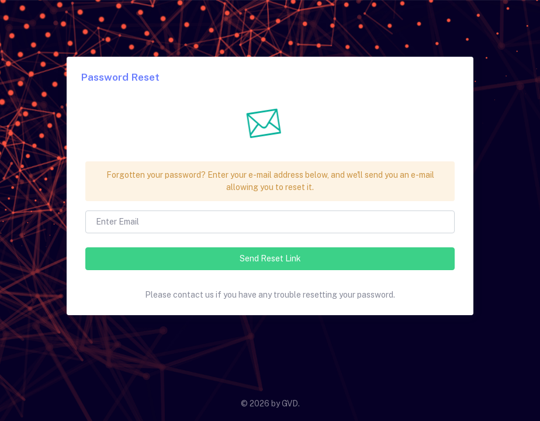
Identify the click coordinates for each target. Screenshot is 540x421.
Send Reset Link (270, 258)
